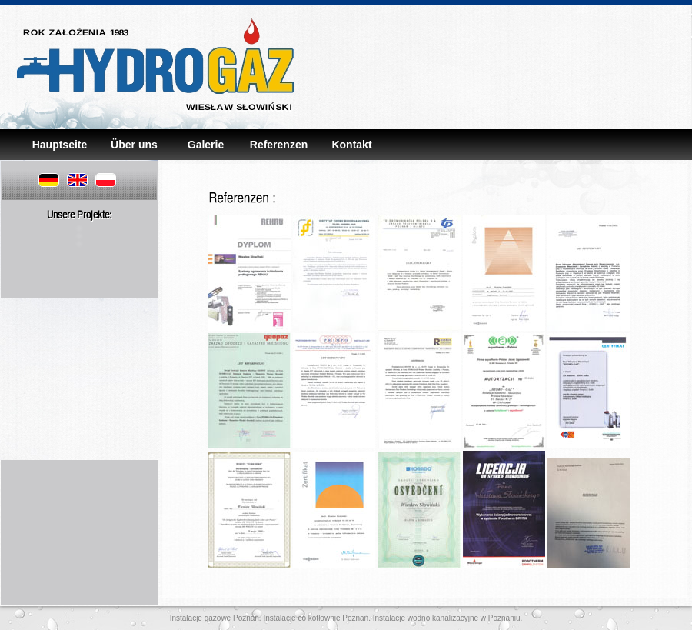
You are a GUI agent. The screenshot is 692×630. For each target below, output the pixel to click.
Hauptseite (60, 144)
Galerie (206, 144)
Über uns (133, 144)
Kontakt (351, 144)
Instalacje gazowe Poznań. (215, 618)
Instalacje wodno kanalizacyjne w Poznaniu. (446, 618)
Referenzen (279, 144)
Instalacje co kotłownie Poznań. (316, 618)
